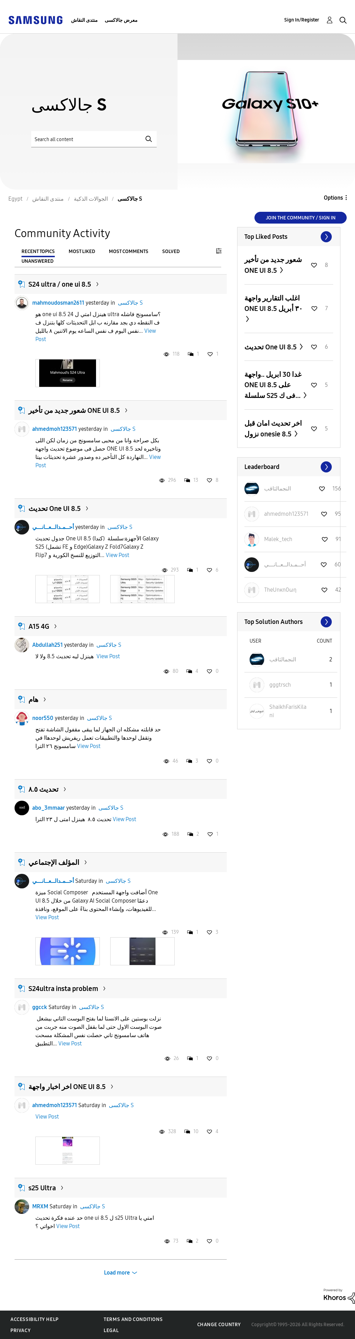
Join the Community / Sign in (301, 218)
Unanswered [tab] (37, 261)
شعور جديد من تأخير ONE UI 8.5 (74, 410)
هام (33, 699)
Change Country (219, 1325)
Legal (111, 1330)
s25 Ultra (42, 1188)
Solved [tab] (171, 251)
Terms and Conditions (133, 1319)
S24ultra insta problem (63, 988)
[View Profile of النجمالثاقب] (277, 488)
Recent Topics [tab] (38, 251)
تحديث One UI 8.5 (54, 508)
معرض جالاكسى (121, 20)
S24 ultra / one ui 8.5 (59, 284)
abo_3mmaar (48, 808)
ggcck (39, 1007)
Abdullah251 (47, 645)
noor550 (42, 718)
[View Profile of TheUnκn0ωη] (280, 589)
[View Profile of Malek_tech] (278, 539)
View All (288, 236)
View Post (117, 555)
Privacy (20, 1330)
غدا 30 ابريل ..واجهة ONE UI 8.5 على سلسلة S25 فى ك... (273, 385)
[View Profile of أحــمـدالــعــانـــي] (285, 564)
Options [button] (333, 197)
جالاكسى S (130, 302)
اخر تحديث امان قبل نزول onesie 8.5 (273, 428)
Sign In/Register (301, 20)
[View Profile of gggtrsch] (280, 684)
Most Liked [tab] (82, 251)
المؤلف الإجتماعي (53, 862)
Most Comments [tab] (128, 251)
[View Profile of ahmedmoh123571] (286, 514)
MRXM (40, 1206)
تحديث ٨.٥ (43, 789)
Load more (117, 1272)
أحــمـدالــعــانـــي (53, 527)
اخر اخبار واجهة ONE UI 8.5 (67, 1086)
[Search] (94, 139)
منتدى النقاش (84, 20)
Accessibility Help (34, 1319)
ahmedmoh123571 (54, 429)
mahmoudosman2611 (58, 302)
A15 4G (38, 626)
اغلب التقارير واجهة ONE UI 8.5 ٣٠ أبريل (273, 303)
